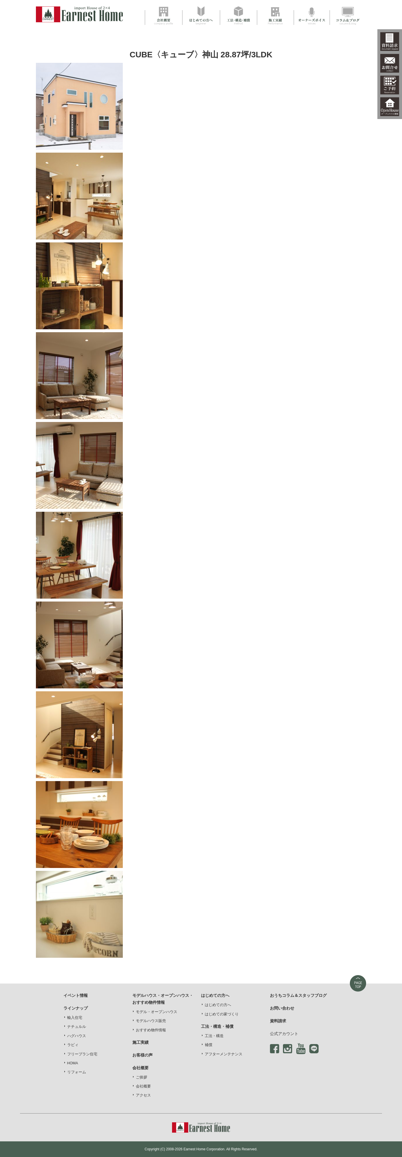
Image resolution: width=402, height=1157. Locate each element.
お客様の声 (142, 1055)
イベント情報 (75, 995)
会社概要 (143, 1086)
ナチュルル (76, 1027)
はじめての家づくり (222, 1014)
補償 (208, 1045)
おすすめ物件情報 (151, 1030)
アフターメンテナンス (223, 1054)
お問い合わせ (282, 1008)
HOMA (72, 1063)
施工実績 (140, 1042)
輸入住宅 (74, 1018)
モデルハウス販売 (151, 1021)
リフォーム (76, 1072)
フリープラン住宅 (82, 1054)
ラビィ (72, 1045)
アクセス (143, 1095)
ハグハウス (76, 1036)
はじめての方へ (218, 1005)
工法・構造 (214, 1036)
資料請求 (278, 1021)
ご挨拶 (141, 1077)
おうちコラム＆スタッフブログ (298, 995)
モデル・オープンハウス (156, 1012)
